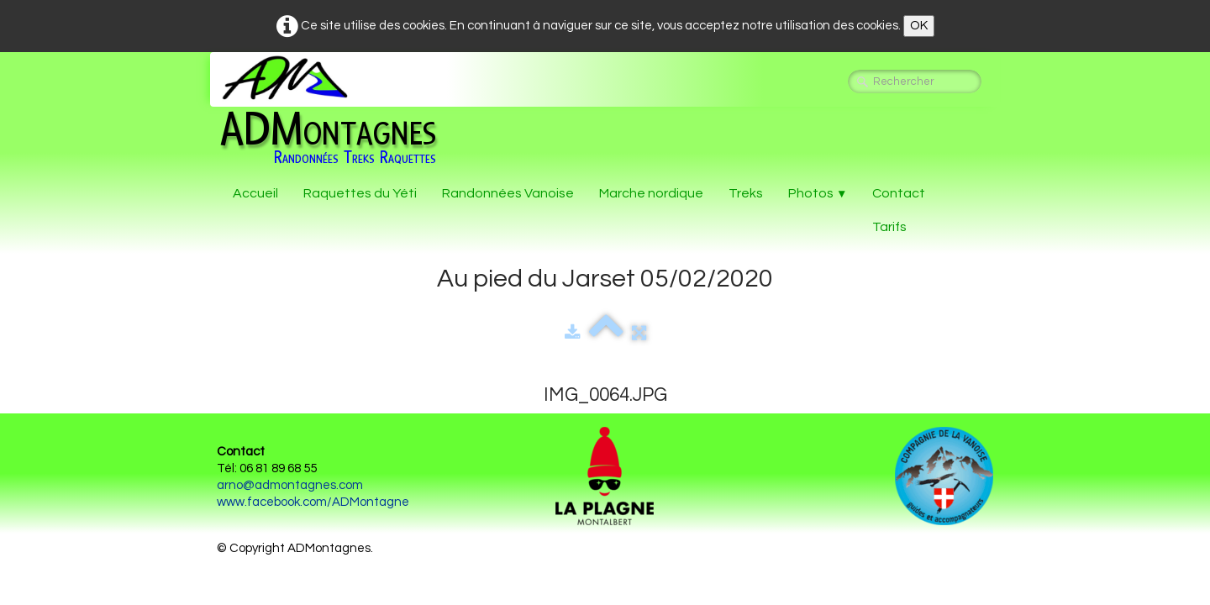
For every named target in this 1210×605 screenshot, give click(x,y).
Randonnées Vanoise (508, 193)
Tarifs (889, 227)
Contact (898, 193)
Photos (817, 193)
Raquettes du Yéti (360, 193)
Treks (746, 193)
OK (919, 25)
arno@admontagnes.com (290, 485)
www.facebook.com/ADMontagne (313, 502)
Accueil (255, 193)
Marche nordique (651, 193)
